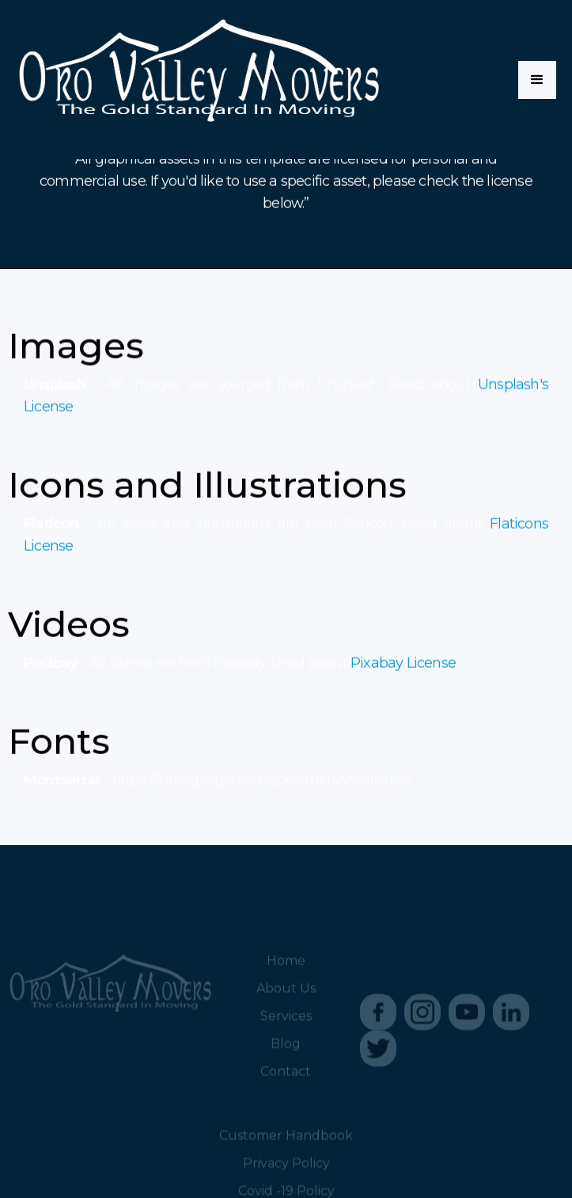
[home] (198, 79)
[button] (537, 80)
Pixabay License (403, 664)
